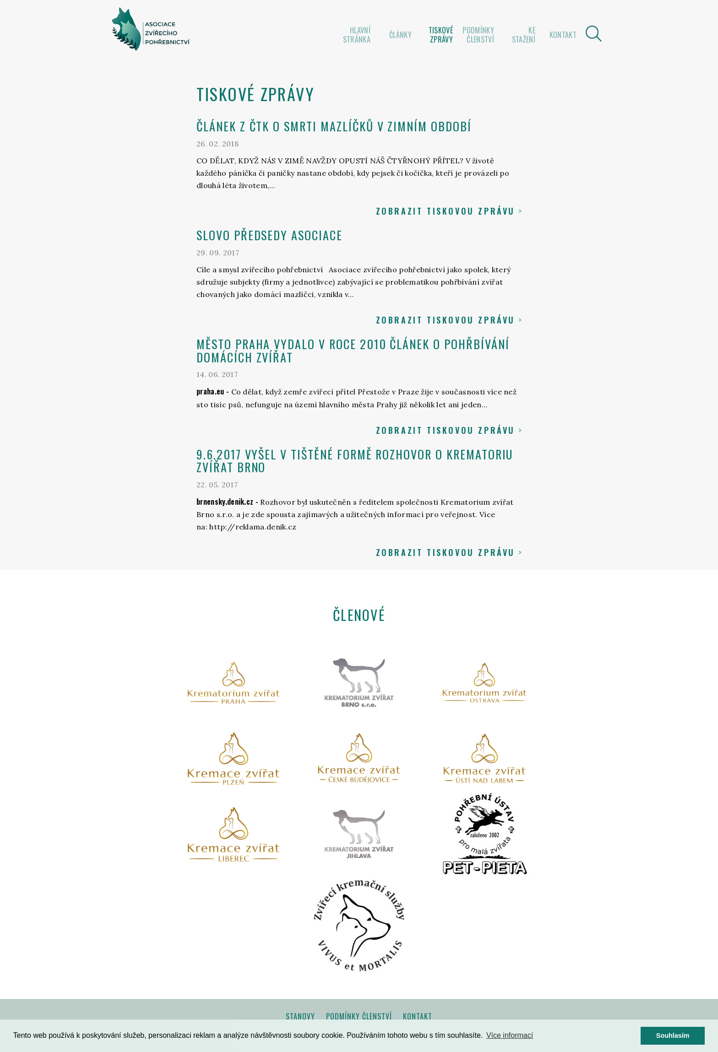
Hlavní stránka (356, 35)
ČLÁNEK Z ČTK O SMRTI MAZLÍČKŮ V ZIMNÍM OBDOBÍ (334, 126)
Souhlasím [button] (673, 1035)
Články (400, 34)
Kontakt (563, 34)
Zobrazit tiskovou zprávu (445, 211)
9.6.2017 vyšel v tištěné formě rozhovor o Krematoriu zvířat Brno (354, 460)
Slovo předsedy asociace (269, 235)
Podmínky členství (478, 35)
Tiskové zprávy (441, 35)
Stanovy (300, 1016)
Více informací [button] (509, 1035)
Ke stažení (523, 35)
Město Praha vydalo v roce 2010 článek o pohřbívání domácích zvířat (353, 350)
